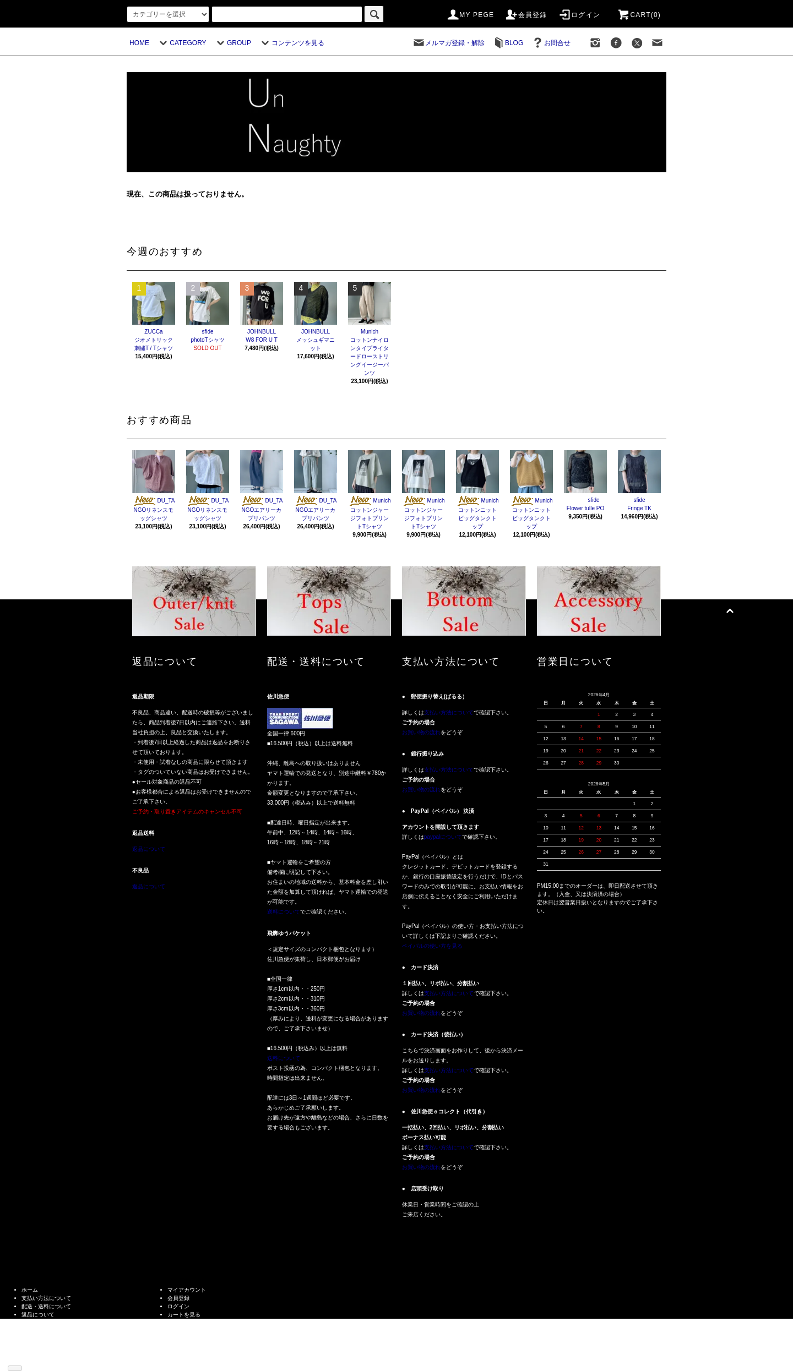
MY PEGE (470, 15)
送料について (283, 912)
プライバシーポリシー (49, 1331)
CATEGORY (181, 43)
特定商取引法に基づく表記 (54, 1323)
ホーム (29, 1290)
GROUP (232, 43)
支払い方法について (449, 712)
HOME (139, 43)
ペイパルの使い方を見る (432, 946)
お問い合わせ (183, 1323)
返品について (148, 849)
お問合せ (551, 43)
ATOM (45, 1356)
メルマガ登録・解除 (448, 43)
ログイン (579, 15)
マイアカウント (186, 1290)
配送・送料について (46, 1306)
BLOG (507, 43)
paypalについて (443, 837)
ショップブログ (40, 1348)
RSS (27, 1356)
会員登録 (526, 15)
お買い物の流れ (421, 732)
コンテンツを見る (291, 43)
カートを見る (183, 1315)
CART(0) (639, 15)
